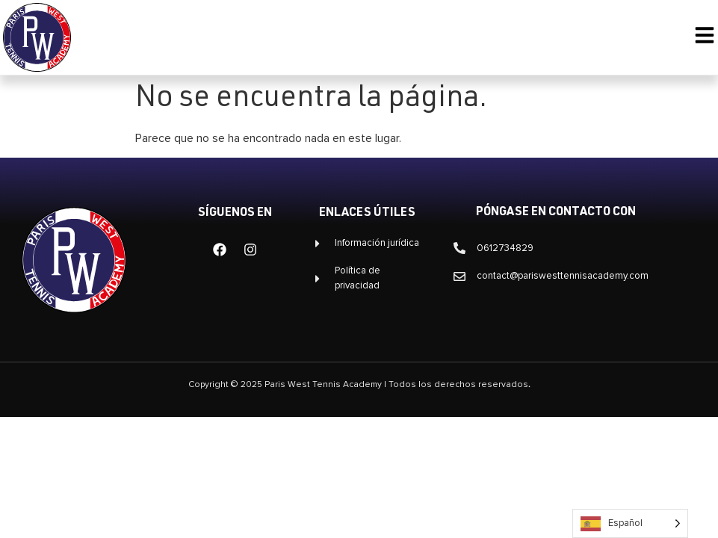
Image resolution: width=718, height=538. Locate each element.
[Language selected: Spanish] (630, 523)
